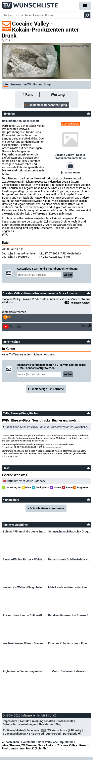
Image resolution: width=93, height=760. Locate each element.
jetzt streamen (70, 172)
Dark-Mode (73, 733)
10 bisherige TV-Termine (47, 389)
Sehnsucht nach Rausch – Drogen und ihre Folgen (69, 531)
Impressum (10, 721)
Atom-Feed (53, 733)
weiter (68, 274)
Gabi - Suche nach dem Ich (69, 671)
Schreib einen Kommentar (47, 508)
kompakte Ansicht (77, 303)
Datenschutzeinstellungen (20, 724)
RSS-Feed (37, 733)
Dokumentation (12, 121)
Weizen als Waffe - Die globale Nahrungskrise (24, 587)
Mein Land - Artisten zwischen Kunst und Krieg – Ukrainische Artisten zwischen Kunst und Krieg (69, 587)
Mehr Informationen (50, 447)
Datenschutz (65, 721)
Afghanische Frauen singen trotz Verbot (24, 671)
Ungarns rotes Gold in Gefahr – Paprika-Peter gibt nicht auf (69, 559)
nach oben (10, 742)
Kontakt (24, 721)
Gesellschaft (31, 121)
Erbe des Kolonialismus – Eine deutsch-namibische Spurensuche (69, 643)
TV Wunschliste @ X (15, 733)
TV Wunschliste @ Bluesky (64, 730)
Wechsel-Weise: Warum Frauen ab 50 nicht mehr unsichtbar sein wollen (24, 643)
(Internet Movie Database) (27, 481)
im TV (27, 84)
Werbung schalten (43, 721)
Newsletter (46, 724)
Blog (58, 724)
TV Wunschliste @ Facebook (21, 730)
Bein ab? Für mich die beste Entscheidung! (24, 531)
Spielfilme (67, 742)
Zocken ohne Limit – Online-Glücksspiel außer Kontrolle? (24, 615)
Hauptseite (28, 742)
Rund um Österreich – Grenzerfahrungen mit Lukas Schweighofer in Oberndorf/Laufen (69, 615)
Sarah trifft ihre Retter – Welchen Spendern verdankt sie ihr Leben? (24, 559)
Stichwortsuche (48, 742)
